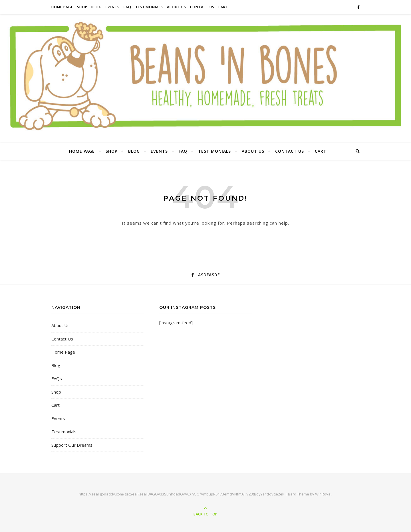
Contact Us (202, 7)
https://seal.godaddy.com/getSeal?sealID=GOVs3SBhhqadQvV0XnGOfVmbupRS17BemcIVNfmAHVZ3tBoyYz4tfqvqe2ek (181, 494)
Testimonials (149, 7)
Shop (82, 7)
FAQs (56, 378)
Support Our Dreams (71, 445)
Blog (96, 7)
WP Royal (323, 494)
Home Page (62, 7)
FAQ (127, 7)
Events (113, 7)
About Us (176, 7)
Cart (223, 7)
